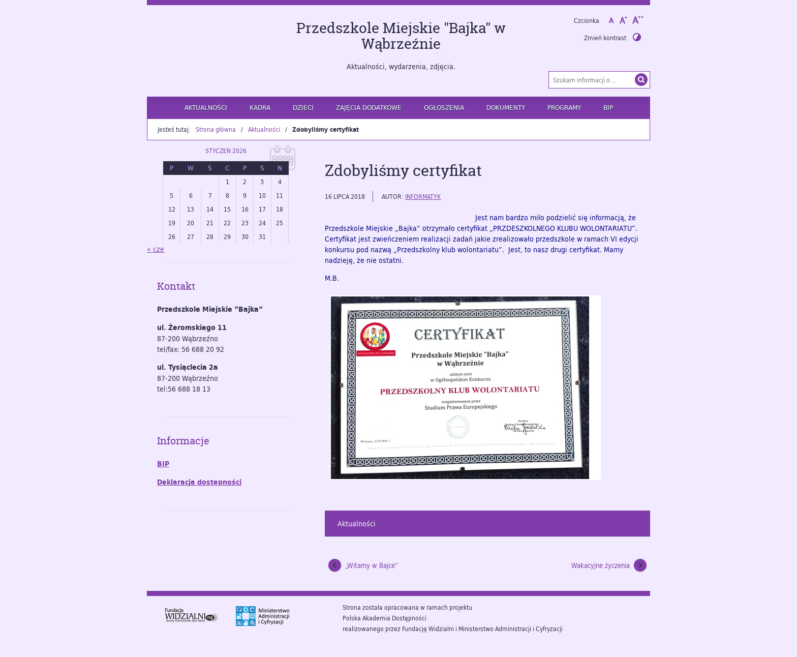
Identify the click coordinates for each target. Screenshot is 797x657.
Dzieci (303, 107)
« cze (155, 249)
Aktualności (206, 107)
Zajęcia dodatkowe (369, 107)
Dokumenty (505, 107)
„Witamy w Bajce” (371, 565)
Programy (564, 107)
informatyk (423, 196)
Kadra (260, 107)
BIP (608, 107)
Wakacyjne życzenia (600, 565)
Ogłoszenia (444, 107)
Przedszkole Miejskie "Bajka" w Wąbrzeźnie (401, 35)
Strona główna (216, 129)
